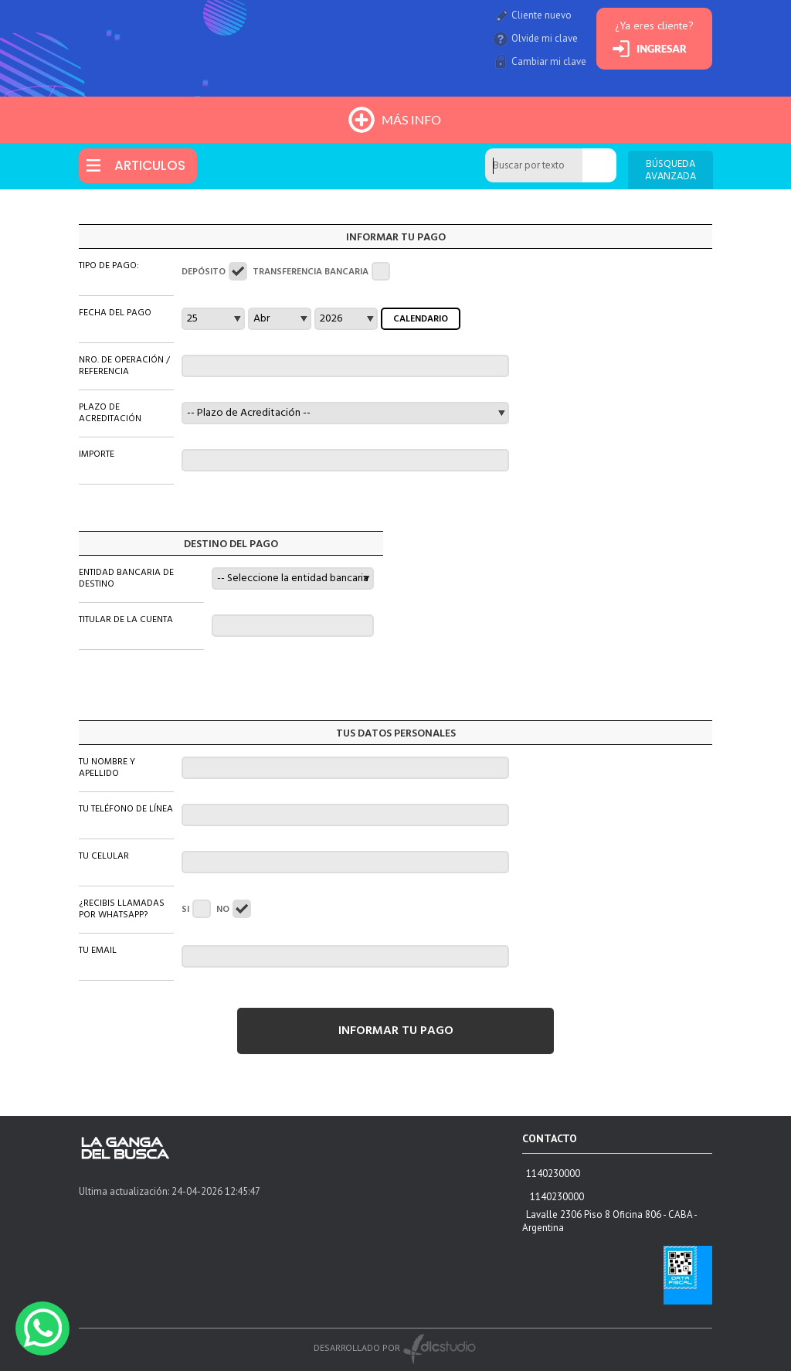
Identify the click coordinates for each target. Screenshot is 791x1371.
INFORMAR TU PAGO (395, 1031)
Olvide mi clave (544, 38)
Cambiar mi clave (548, 61)
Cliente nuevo (541, 15)
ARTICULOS (149, 165)
